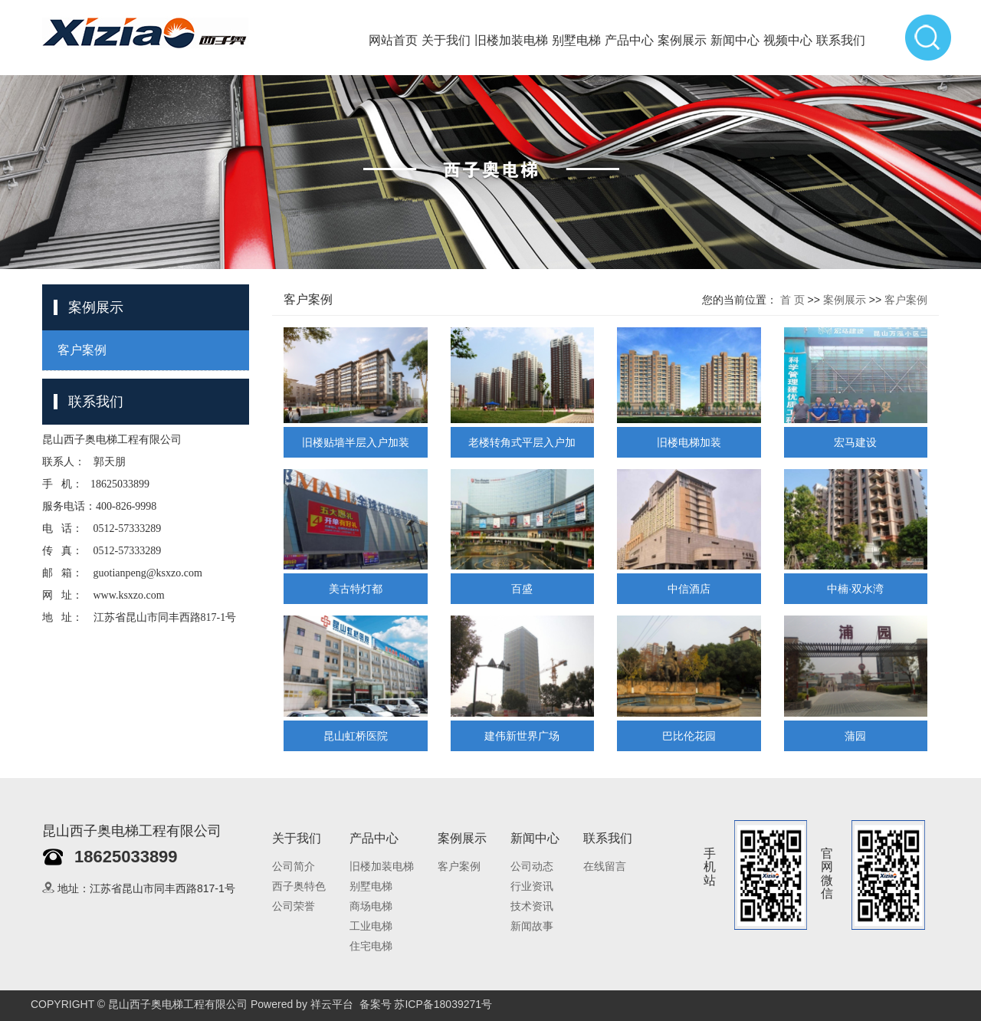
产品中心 (629, 40)
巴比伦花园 (689, 736)
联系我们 (840, 40)
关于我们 (446, 40)
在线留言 (604, 866)
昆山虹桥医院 (355, 736)
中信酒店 (689, 589)
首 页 (792, 300)
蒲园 (855, 736)
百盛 (522, 589)
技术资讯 (531, 906)
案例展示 (682, 40)
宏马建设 (855, 442)
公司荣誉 (293, 906)
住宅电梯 (370, 946)
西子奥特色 (299, 886)
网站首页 (393, 40)
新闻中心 (735, 40)
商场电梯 (370, 906)
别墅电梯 (576, 40)
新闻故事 (531, 926)
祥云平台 (331, 1004)
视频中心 (787, 40)
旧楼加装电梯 (511, 40)
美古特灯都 (355, 589)
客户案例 (82, 349)
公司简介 (293, 866)
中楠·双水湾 (855, 589)
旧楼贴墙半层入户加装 (355, 442)
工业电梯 (370, 926)
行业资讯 (531, 886)
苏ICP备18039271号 (443, 1004)
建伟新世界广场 (521, 736)
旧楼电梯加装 (689, 442)
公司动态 (531, 866)
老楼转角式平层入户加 (522, 442)
